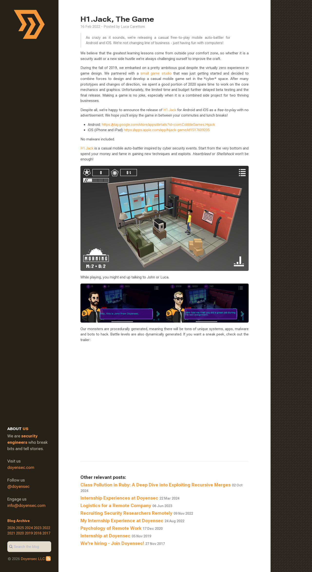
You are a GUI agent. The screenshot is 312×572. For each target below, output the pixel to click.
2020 (20, 533)
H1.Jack (169, 110)
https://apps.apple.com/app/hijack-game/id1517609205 (167, 130)
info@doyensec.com (26, 505)
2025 (20, 528)
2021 (11, 533)
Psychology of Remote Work (121, 528)
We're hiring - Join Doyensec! (122, 543)
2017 (46, 533)
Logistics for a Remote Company (126, 505)
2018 (37, 533)
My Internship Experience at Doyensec (132, 520)
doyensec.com (20, 467)
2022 (46, 528)
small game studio (156, 73)
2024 (29, 528)
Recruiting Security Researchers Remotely (136, 513)
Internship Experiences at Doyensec (129, 498)
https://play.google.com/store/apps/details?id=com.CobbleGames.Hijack (158, 124)
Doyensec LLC (33, 559)
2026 (11, 528)
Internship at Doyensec (115, 536)
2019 (29, 533)
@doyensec (18, 486)
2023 (37, 528)
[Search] (29, 546)
